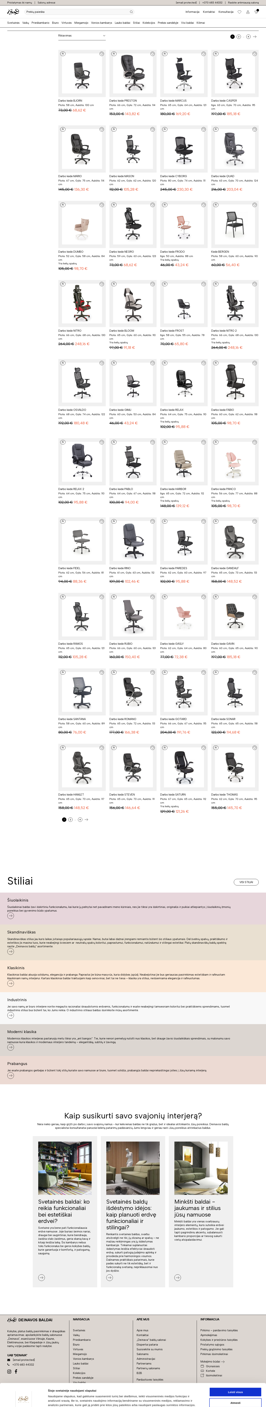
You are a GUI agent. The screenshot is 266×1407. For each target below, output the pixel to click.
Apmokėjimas (209, 1335)
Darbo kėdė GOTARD (173, 719)
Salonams (143, 1354)
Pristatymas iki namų (19, 2)
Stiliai (136, 22)
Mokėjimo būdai (210, 1361)
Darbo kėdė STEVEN (122, 794)
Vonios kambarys (101, 22)
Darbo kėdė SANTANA (72, 719)
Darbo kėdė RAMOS (70, 643)
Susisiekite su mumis (150, 1349)
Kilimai (201, 22)
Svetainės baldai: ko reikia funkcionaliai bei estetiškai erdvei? (64, 1211)
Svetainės (13, 22)
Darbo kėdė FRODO (172, 251)
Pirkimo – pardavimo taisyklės (219, 1330)
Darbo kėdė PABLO (121, 489)
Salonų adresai (46, 2)
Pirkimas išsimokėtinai (214, 1354)
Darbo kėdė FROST (172, 330)
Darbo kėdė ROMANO (122, 719)
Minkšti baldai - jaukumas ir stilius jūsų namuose (197, 1208)
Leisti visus (235, 1372)
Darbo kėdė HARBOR (173, 489)
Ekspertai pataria (147, 1344)
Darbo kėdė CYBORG (173, 176)
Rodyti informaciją (187, 1399)
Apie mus (142, 1330)
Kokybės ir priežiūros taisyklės (219, 1340)
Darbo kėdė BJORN (70, 100)
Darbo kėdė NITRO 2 (224, 330)
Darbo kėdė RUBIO (120, 643)
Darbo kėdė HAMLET (71, 794)
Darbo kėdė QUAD (222, 176)
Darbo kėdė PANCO (223, 489)
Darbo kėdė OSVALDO (72, 410)
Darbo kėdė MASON (121, 176)
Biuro (55, 22)
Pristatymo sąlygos (212, 1344)
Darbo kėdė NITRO (69, 330)
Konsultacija (226, 11)
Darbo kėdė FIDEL (69, 568)
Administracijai (146, 1358)
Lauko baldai (122, 22)
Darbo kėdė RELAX (172, 410)
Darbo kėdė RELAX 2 (71, 489)
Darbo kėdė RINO (120, 568)
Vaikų (25, 22)
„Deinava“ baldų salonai (151, 1340)
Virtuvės (66, 22)
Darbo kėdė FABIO (222, 410)
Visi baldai (187, 22)
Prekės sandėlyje (168, 22)
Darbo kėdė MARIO (70, 176)
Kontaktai (209, 11)
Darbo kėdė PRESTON (123, 100)
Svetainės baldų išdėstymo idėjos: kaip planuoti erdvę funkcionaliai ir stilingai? (131, 1214)
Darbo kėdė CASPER (224, 100)
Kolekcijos (149, 22)
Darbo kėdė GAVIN (222, 643)
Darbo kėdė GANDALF (225, 568)
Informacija (192, 11)
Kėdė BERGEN (220, 251)
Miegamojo (81, 22)
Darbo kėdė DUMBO (70, 251)
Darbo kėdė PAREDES (173, 568)
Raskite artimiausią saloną (243, 2)
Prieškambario (40, 22)
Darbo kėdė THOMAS (224, 794)
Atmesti (235, 1382)
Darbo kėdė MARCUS (173, 100)
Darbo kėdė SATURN (173, 794)
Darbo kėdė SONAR (223, 719)
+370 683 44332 (212, 2)
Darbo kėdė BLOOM (121, 330)
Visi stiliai (246, 882)
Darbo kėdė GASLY (172, 643)
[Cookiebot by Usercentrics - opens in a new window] (24, 1400)
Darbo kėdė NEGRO (121, 251)
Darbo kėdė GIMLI (120, 410)
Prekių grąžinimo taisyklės (217, 1349)
